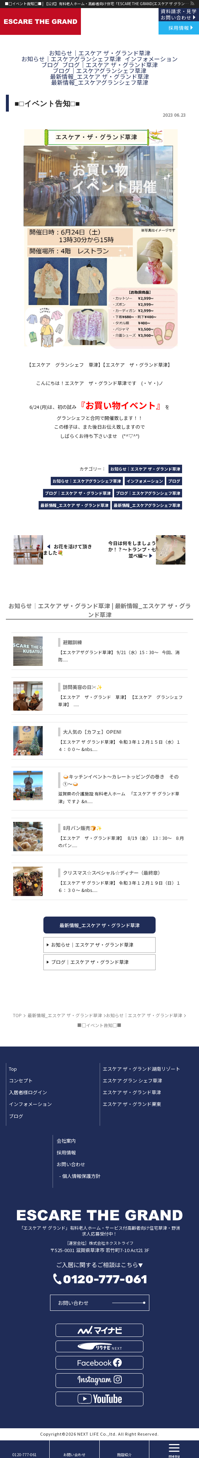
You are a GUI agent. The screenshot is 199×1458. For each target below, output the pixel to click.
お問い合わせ (73, 1302)
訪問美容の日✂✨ (82, 686)
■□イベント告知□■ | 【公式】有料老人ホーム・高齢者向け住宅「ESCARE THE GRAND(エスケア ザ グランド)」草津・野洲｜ (97, 3)
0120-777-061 (105, 1279)
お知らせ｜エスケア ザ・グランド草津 (92, 944)
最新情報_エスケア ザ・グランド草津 (100, 925)
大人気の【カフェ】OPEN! (92, 731)
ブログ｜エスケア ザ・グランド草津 (90, 961)
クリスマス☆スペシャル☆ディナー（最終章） (113, 872)
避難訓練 (72, 642)
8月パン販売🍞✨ (82, 827)
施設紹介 (124, 1454)
